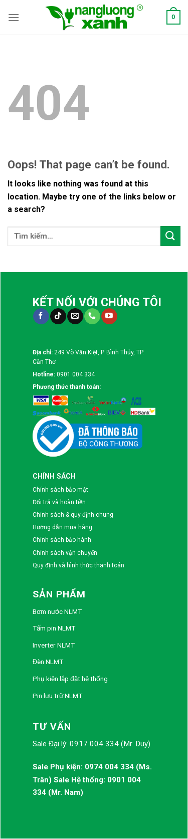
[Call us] (92, 316)
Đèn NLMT (48, 662)
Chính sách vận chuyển (65, 552)
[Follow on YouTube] (109, 316)
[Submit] (170, 236)
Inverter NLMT (54, 645)
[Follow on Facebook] (41, 316)
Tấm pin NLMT (54, 628)
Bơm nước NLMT (57, 611)
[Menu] (14, 17)
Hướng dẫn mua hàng (62, 527)
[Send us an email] (75, 316)
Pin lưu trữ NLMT (57, 696)
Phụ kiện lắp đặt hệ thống (70, 679)
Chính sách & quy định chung (73, 514)
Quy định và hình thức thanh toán (78, 565)
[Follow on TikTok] (58, 316)
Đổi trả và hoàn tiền (59, 502)
